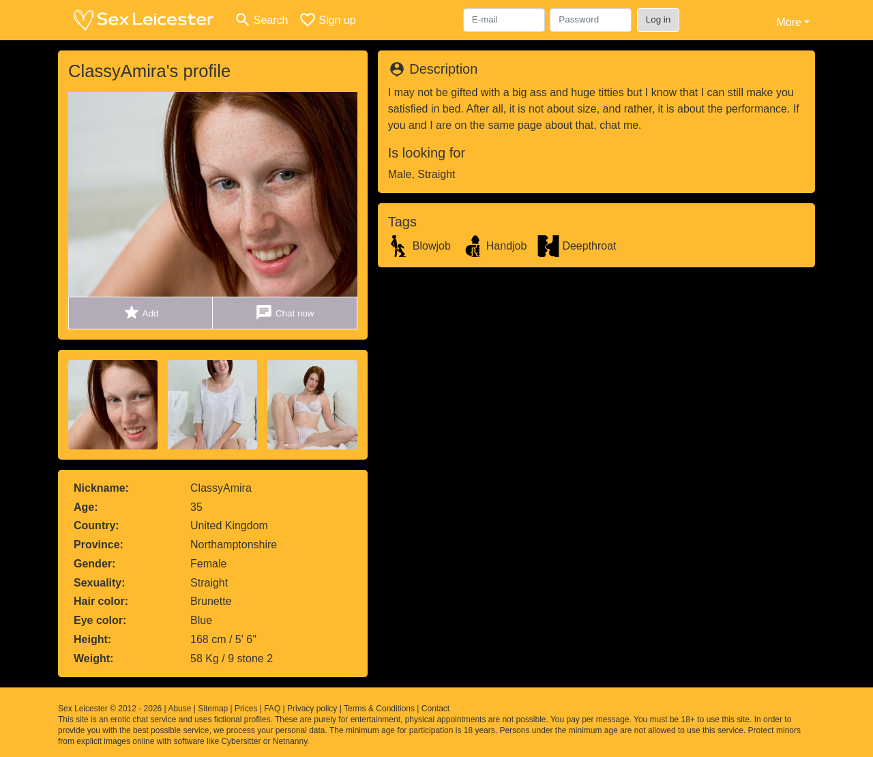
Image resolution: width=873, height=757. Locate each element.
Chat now (284, 312)
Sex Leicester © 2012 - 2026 (110, 708)
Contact (435, 708)
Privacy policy (312, 708)
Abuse (179, 708)
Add (141, 312)
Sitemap (213, 708)
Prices (246, 708)
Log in (658, 19)
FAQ (272, 708)
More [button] (788, 22)
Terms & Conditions (379, 708)
